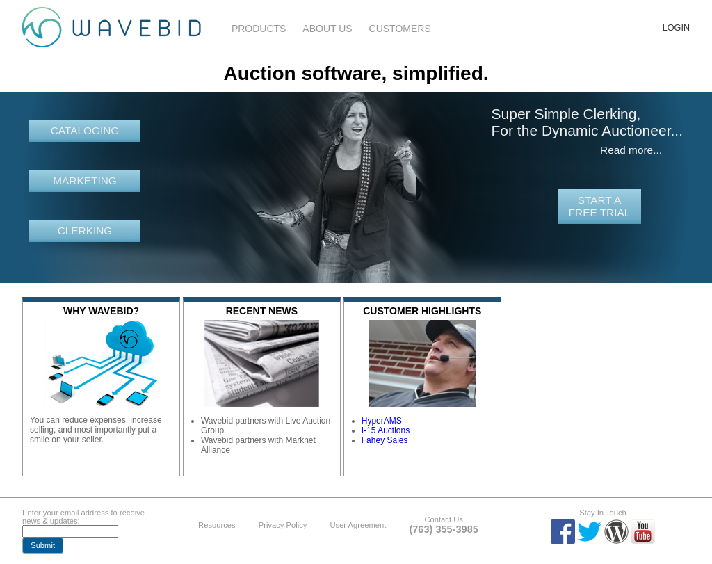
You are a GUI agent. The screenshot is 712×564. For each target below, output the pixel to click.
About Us (327, 28)
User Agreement (358, 525)
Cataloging (85, 130)
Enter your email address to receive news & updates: (83, 516)
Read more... (631, 150)
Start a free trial (600, 206)
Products (259, 28)
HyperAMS (382, 421)
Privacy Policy (283, 525)
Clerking (85, 230)
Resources (216, 525)
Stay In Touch (602, 512)
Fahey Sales (385, 440)
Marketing (85, 180)
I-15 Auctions (386, 430)
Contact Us (443, 519)
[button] (42, 546)
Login (676, 28)
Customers (400, 28)
